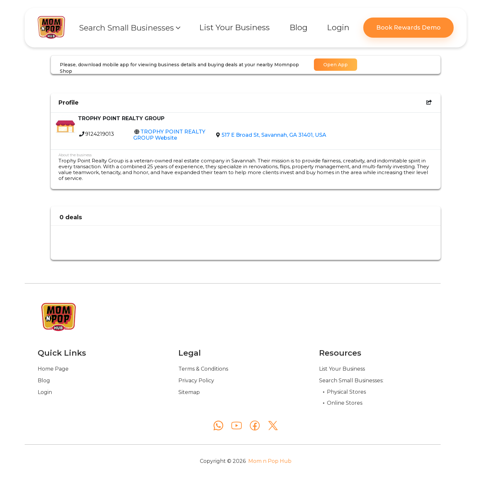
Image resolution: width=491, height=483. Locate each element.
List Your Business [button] (234, 27)
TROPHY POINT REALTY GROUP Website (169, 135)
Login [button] (338, 27)
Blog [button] (298, 27)
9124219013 (99, 134)
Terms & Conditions (203, 369)
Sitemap (189, 392)
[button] (129, 27)
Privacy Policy (196, 380)
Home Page (53, 369)
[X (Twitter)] (273, 425)
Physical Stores (346, 392)
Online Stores (344, 403)
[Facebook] (255, 425)
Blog (44, 380)
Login (45, 392)
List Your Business (342, 369)
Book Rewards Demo (408, 27)
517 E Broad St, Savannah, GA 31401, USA (274, 135)
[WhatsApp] (218, 425)
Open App (335, 65)
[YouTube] (236, 425)
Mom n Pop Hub (269, 461)
